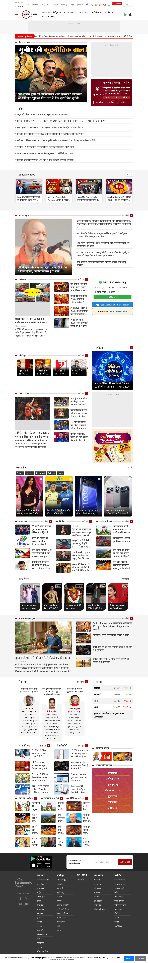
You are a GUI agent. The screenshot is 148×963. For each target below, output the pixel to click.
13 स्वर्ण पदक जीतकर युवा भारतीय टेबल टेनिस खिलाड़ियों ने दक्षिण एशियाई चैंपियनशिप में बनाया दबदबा (41, 529)
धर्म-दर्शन (97, 905)
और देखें (129, 467)
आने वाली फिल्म (63, 909)
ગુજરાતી (80, 5)
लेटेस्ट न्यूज (24, 215)
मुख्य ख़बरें (41, 888)
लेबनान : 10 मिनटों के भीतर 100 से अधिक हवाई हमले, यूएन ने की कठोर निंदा (86, 806)
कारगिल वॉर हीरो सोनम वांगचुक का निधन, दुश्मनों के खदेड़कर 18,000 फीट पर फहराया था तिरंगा (102, 235)
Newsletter (116, 4)
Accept (128, 958)
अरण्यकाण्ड (112, 784)
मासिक (111, 102)
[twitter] (26, 898)
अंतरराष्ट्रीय (41, 896)
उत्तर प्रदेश (40, 884)
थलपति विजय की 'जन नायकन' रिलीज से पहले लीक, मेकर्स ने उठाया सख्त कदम (78, 372)
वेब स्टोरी (60, 888)
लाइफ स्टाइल (101, 292)
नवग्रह (116, 921)
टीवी (58, 926)
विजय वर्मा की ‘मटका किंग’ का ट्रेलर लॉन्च (30, 607)
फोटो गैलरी (24, 578)
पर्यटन (59, 901)
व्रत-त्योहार (98, 901)
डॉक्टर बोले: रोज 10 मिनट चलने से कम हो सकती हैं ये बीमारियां (111, 660)
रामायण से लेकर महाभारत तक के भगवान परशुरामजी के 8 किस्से (36, 841)
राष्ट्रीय (39, 892)
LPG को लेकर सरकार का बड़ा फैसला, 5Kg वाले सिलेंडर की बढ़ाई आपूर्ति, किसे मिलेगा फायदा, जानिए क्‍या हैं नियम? (40, 765)
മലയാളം (64, 5)
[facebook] (20, 898)
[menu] (17, 14)
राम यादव (29, 708)
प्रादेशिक (40, 905)
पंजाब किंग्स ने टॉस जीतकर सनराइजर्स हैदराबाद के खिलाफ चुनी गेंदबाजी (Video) (78, 413)
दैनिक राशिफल (119, 879)
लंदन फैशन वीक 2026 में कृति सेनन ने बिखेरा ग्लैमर (96, 607)
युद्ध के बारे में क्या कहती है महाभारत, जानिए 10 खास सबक (36, 818)
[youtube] (20, 904)
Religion (51, 473)
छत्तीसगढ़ (40, 913)
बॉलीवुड (55, 12)
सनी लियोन (61, 921)
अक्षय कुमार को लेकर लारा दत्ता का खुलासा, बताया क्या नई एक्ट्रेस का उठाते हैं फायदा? (51, 127)
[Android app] (41, 858)
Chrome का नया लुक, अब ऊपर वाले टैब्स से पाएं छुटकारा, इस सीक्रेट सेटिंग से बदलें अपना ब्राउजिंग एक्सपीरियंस (79, 777)
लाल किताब (118, 896)
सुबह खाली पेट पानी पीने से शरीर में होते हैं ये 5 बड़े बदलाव (42, 658)
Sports (20, 473)
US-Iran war (82, 12)
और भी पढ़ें (80, 681)
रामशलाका (118, 909)
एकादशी (97, 879)
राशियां (116, 892)
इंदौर (39, 901)
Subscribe (125, 861)
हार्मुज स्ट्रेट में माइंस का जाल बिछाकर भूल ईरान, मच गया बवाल (42, 114)
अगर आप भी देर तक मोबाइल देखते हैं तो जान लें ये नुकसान (112, 648)
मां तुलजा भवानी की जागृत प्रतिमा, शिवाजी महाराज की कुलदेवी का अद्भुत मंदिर (73, 607)
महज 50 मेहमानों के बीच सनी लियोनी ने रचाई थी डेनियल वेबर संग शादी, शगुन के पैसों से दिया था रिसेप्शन (81, 567)
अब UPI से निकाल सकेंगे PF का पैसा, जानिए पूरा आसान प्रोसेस (40, 789)
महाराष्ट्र (39, 921)
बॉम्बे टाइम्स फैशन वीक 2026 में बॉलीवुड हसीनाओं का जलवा (52, 607)
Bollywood (40, 473)
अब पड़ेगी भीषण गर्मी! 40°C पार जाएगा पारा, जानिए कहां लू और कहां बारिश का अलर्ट (103, 244)
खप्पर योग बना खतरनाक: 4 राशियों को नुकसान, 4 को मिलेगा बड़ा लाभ (45, 153)
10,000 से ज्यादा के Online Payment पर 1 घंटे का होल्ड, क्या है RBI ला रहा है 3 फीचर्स (79, 753)
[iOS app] (41, 865)
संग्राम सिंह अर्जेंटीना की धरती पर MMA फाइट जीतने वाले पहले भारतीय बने (42, 565)
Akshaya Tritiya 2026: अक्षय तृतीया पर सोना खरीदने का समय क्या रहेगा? (79, 311)
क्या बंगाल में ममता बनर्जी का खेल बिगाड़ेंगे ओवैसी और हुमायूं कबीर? (101, 263)
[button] (127, 5)
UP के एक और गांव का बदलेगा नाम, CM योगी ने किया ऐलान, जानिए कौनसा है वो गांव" (43, 269)
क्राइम (39, 938)
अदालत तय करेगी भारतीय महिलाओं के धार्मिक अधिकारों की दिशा (122, 529)
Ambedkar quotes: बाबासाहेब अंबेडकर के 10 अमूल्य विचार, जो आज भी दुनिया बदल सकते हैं (112, 626)
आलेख (59, 896)
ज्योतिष (107, 12)
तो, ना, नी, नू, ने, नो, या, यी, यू (116, 97)
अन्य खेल (23, 521)
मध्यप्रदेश (40, 909)
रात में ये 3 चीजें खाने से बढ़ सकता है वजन (111, 634)
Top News (24, 42)
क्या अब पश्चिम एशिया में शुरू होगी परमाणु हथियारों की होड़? (121, 565)
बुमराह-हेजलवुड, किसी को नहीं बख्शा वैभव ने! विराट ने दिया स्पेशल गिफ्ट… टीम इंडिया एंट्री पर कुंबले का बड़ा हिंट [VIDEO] (79, 437)
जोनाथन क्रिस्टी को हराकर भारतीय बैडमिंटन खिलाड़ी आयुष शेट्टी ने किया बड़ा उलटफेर (40, 541)
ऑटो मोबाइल (42, 934)
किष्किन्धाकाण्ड (112, 790)
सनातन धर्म (98, 884)
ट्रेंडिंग (21, 108)
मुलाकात (60, 930)
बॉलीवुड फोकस (62, 913)
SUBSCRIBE (112, 297)
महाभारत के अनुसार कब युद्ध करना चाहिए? (36, 806)
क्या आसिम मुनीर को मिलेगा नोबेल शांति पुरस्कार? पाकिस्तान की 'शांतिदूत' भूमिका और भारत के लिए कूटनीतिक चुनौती (50, 96)
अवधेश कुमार (74, 708)
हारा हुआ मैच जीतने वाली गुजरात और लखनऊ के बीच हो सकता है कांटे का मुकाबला (79, 401)
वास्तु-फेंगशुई (119, 901)
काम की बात (25, 745)
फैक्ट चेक (40, 943)
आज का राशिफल (111, 82)
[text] (29, 186)
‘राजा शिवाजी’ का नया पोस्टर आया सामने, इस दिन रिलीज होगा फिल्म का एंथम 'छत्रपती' (43, 372)
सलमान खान (61, 917)
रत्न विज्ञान (118, 926)
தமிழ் (42, 5)
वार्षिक (123, 102)
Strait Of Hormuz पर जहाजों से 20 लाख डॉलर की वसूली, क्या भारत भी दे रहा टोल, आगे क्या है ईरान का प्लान (104, 254)
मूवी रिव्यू (60, 892)
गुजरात (39, 917)
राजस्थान (40, 926)
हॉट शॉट (60, 884)
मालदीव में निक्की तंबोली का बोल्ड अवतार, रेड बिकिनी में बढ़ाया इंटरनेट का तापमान (50, 133)
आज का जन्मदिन (120, 884)
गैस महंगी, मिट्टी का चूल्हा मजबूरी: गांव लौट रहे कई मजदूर (61, 841)
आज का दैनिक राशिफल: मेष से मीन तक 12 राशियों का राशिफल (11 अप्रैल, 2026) (112, 385)
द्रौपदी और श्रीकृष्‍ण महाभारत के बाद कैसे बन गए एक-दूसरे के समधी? (36, 830)
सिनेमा (62, 521)
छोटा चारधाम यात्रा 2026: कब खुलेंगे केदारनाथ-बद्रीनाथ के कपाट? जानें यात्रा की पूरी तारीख (32, 320)
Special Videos (27, 174)
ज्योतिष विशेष (102, 748)
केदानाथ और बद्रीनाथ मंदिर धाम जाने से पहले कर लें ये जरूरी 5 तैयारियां (45, 159)
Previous (17, 73)
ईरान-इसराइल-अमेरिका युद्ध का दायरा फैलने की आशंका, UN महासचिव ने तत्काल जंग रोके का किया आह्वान (87, 841)
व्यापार (99, 681)
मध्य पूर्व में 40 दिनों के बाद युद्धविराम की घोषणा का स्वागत (87, 818)
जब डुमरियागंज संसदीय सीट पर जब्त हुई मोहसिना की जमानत (51, 691)
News (60, 473)
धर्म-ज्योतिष (123, 287)
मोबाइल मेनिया (42, 951)
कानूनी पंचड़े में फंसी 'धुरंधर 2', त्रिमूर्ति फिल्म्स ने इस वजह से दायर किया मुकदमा (81, 543)
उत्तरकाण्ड (112, 807)
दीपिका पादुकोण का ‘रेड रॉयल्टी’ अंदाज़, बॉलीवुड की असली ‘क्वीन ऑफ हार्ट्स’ (118, 607)
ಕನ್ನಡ (73, 5)
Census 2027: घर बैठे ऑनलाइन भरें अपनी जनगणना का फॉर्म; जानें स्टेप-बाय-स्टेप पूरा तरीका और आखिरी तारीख (41, 777)
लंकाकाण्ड (112, 802)
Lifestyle (29, 473)
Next (85, 73)
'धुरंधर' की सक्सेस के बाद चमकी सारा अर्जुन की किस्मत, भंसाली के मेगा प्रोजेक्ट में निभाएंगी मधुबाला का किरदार (82, 532)
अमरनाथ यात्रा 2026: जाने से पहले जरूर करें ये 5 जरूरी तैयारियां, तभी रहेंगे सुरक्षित (79, 323)
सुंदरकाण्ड (112, 796)
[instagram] (26, 904)
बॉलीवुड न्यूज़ (61, 879)
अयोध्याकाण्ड (112, 779)
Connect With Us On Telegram (112, 304)
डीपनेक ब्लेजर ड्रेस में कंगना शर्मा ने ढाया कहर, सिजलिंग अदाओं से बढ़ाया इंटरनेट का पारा (82, 555)
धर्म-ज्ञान (23, 279)
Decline (141, 958)
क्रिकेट (113, 292)
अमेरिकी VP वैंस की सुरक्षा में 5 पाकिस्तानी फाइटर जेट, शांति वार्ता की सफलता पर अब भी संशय (65, 36)
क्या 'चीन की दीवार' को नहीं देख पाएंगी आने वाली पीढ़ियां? (121, 553)
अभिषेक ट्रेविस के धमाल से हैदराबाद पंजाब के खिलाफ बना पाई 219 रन (32, 434)
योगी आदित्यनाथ (43, 879)
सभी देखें (125, 215)
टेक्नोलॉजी (62, 745)
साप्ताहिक (99, 102)
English (35, 5)
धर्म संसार (79, 586)
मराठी (49, 5)
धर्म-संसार (96, 12)
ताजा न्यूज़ (100, 287)
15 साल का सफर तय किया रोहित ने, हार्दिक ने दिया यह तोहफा (78, 425)
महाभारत (23, 798)
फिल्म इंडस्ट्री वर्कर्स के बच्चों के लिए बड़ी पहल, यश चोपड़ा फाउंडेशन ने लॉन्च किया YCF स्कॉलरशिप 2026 (60, 372)
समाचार (44, 12)
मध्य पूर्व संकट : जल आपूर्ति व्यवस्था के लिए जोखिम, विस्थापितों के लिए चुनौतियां (87, 830)
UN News (75, 798)
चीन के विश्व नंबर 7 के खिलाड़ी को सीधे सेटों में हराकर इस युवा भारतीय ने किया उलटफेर (41, 553)
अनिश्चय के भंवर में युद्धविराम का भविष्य (122, 539)
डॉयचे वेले (48, 798)
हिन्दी (28, 5)
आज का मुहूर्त (119, 888)
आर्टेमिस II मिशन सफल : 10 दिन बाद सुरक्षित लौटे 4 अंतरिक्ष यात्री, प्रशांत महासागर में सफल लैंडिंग (56, 140)
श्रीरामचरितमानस (48, 16)
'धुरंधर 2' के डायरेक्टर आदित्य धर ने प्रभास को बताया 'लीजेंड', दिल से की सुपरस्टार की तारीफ (25, 372)
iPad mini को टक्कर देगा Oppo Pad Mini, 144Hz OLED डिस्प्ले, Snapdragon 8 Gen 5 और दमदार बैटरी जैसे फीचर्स (78, 789)
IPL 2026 (67, 12)
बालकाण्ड (112, 773)
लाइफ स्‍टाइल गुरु (27, 618)
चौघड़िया (117, 913)
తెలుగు (56, 5)
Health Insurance (112, 311)
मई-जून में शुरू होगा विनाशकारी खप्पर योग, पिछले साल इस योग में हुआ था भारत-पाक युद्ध (79, 287)
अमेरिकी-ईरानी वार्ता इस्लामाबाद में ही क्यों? (29, 690)
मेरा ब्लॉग (23, 681)
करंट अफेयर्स (106, 521)
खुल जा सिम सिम (63, 905)
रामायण (97, 892)
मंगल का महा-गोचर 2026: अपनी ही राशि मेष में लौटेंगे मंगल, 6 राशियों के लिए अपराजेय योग (78, 299)
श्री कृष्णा (97, 888)
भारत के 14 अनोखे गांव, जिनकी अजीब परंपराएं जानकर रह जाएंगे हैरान (45, 146)
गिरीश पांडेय (52, 711)
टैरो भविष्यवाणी (120, 905)
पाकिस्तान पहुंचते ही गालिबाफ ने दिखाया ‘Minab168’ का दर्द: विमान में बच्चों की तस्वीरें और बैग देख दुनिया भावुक (62, 120)
